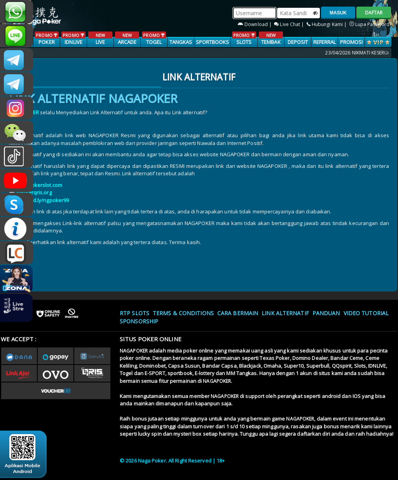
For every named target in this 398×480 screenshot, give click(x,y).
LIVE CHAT (16, 252)
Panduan (326, 313)
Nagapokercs (16, 84)
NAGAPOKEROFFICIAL (16, 180)
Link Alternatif (285, 313)
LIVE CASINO (100, 42)
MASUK (338, 13)
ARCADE (127, 38)
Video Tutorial (366, 313)
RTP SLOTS (134, 313)
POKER (46, 38)
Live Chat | (289, 24)
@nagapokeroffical (16, 156)
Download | (255, 24)
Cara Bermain (237, 313)
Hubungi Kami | (327, 24)
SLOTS (244, 38)
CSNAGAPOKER (16, 60)
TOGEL (154, 38)
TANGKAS (180, 41)
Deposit (298, 41)
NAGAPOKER (134, 350)
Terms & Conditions (183, 313)
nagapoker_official (16, 35)
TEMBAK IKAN (271, 42)
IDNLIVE (73, 38)
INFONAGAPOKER (16, 228)
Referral (324, 41)
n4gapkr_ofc (16, 108)
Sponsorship (139, 321)
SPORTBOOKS (212, 41)
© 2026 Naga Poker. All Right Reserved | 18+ (172, 460)
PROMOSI (351, 41)
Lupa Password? (370, 24)
